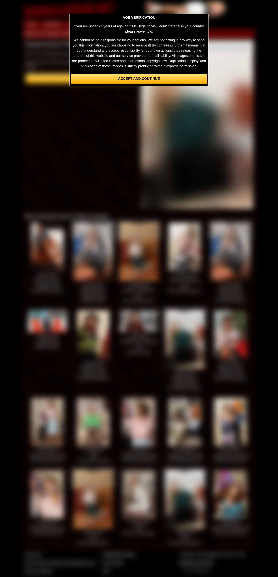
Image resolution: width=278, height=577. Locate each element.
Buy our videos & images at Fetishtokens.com (60, 563)
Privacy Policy (113, 563)
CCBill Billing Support (118, 554)
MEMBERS (52, 25)
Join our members (39, 571)
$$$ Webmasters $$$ (196, 563)
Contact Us (33, 554)
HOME (31, 25)
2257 (106, 571)
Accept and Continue (139, 79)
